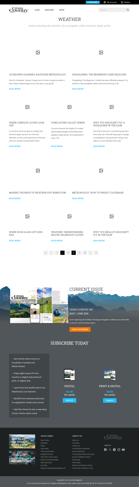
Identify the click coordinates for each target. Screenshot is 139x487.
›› (96, 252)
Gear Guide (45, 440)
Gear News (45, 448)
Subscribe (93, 2)
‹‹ (45, 252)
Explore (49, 10)
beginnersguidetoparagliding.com (53, 468)
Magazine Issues (47, 454)
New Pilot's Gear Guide (49, 457)
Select (69, 400)
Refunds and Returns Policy (82, 465)
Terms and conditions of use (82, 468)
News (43, 446)
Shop (61, 10)
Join (37, 10)
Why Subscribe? (46, 462)
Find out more (80, 329)
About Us (75, 440)
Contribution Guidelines (81, 448)
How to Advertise (78, 451)
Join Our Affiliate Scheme (81, 457)
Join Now (44, 465)
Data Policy (76, 462)
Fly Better (44, 443)
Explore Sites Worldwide (49, 460)
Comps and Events (47, 451)
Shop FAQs (76, 460)
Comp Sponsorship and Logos (83, 454)
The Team (75, 443)
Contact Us (76, 446)
